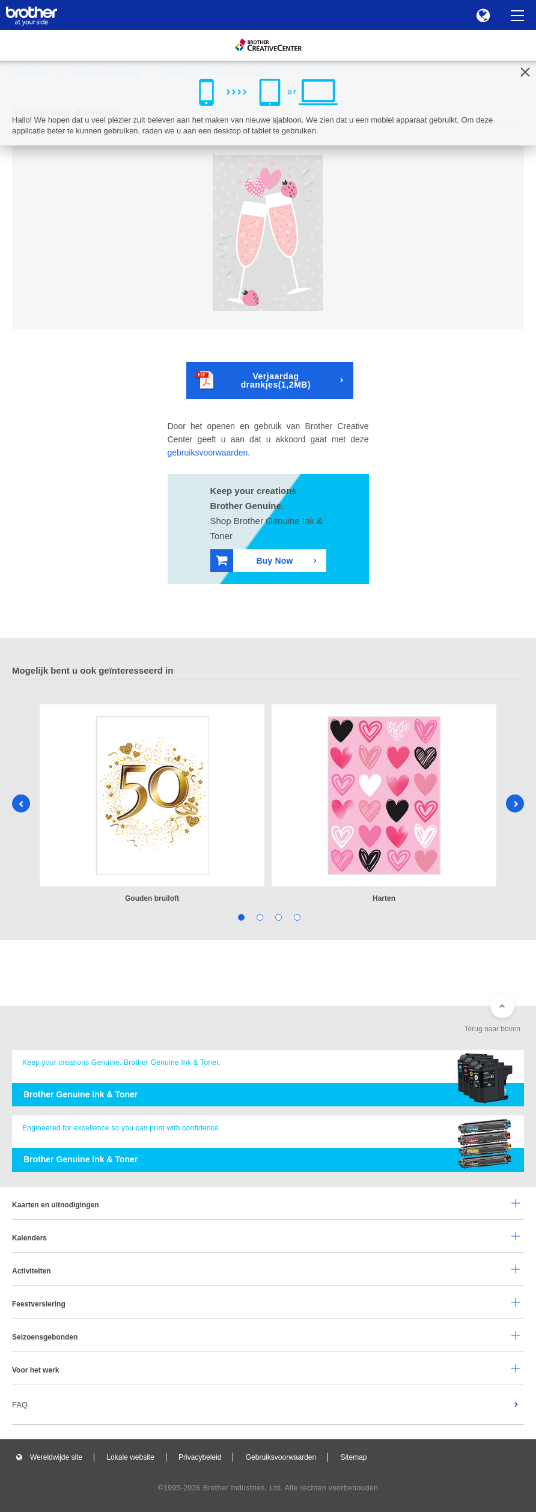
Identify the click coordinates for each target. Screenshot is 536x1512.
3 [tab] (277, 916)
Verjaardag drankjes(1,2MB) (253, 380)
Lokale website (130, 1457)
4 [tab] (296, 916)
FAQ (20, 1404)
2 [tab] (258, 916)
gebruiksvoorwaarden (208, 452)
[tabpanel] (152, 804)
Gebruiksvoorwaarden (281, 1457)
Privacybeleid (199, 1457)
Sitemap (353, 1457)
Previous (21, 803)
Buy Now (254, 560)
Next (515, 803)
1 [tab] (240, 916)
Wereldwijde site (56, 1457)
